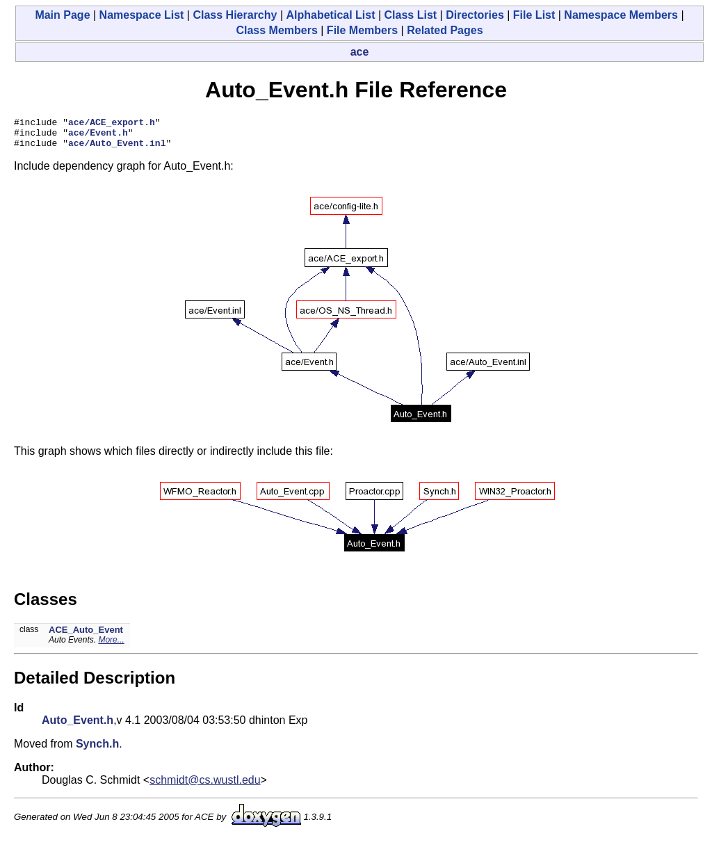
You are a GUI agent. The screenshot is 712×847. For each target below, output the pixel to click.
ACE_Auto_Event (86, 636)
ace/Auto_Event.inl (116, 149)
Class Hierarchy (235, 15)
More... (111, 646)
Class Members (276, 30)
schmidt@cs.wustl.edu (204, 786)
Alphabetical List (330, 15)
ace (359, 52)
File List (534, 15)
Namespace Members (621, 15)
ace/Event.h (98, 136)
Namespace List (141, 15)
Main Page (62, 15)
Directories (475, 15)
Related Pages (445, 30)
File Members (362, 30)
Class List (411, 15)
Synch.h (97, 750)
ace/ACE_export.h (111, 124)
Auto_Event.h (77, 726)
